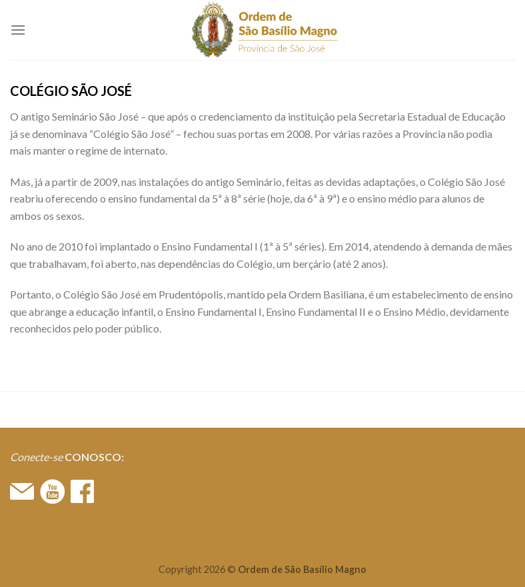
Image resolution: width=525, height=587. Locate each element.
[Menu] (18, 29)
